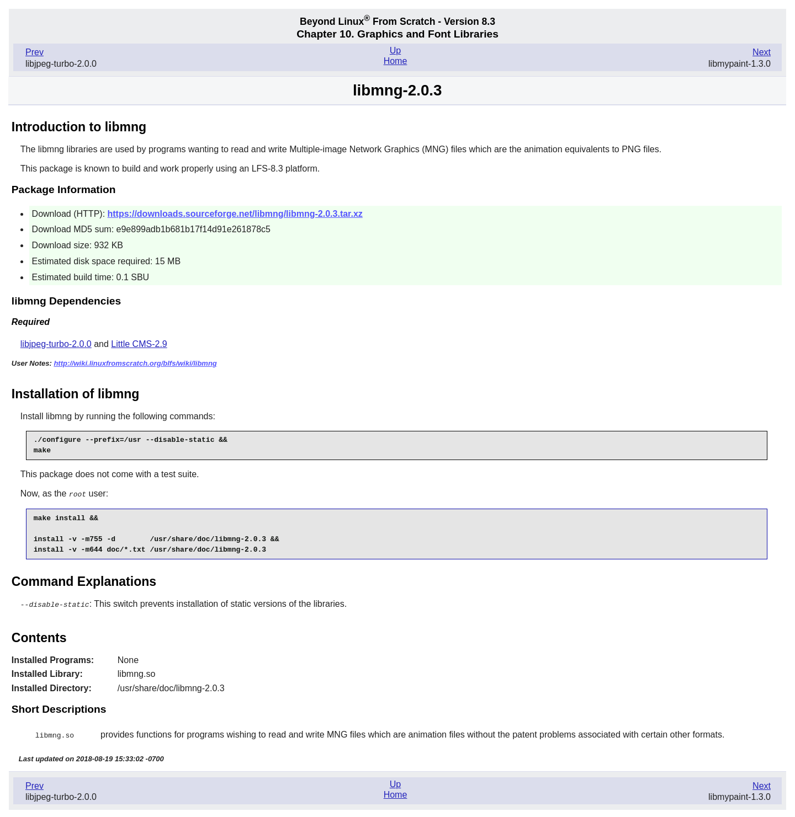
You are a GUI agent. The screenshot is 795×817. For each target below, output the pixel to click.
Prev (34, 52)
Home (395, 61)
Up (395, 50)
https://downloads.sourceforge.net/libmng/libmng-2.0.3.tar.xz (235, 213)
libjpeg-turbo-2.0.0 (56, 344)
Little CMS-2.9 (139, 344)
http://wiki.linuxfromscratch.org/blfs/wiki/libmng (135, 363)
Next (761, 52)
